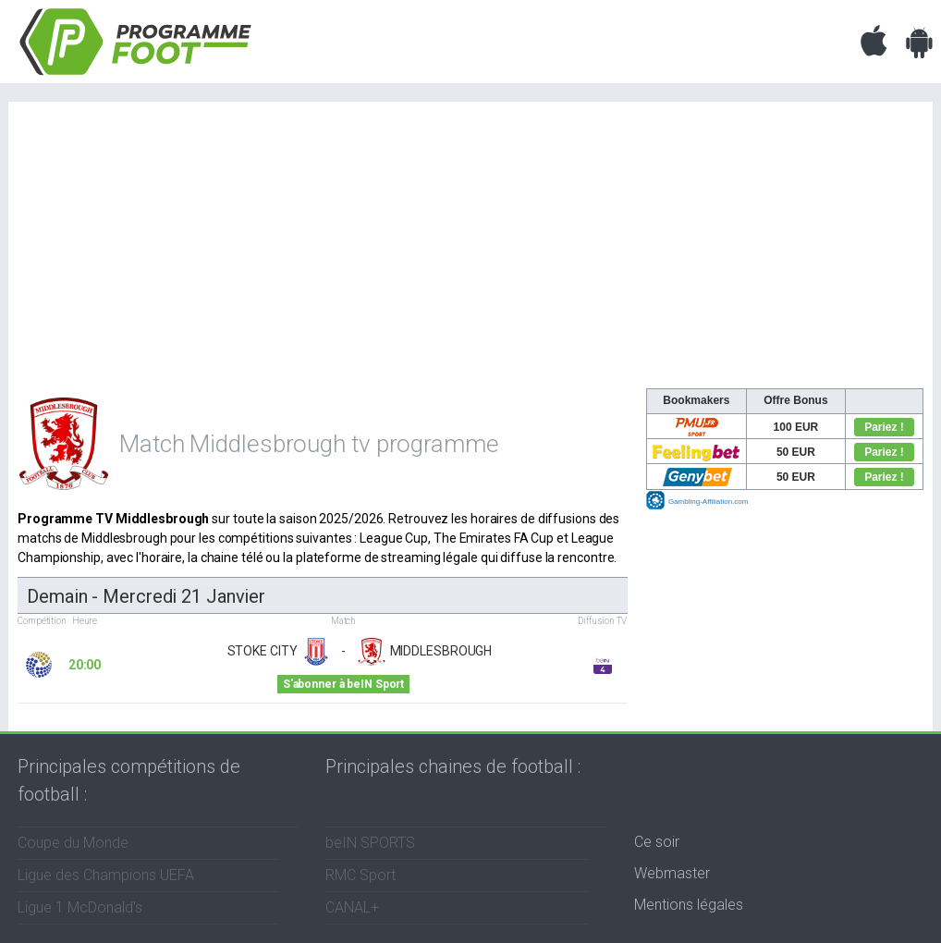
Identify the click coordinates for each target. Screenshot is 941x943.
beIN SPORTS (370, 842)
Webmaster (672, 873)
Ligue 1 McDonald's (80, 907)
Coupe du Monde (73, 842)
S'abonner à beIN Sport (343, 684)
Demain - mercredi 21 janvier (146, 596)
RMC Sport (360, 875)
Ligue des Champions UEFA (106, 875)
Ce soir (656, 842)
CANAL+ (352, 907)
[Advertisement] (470, 249)
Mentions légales (688, 904)
